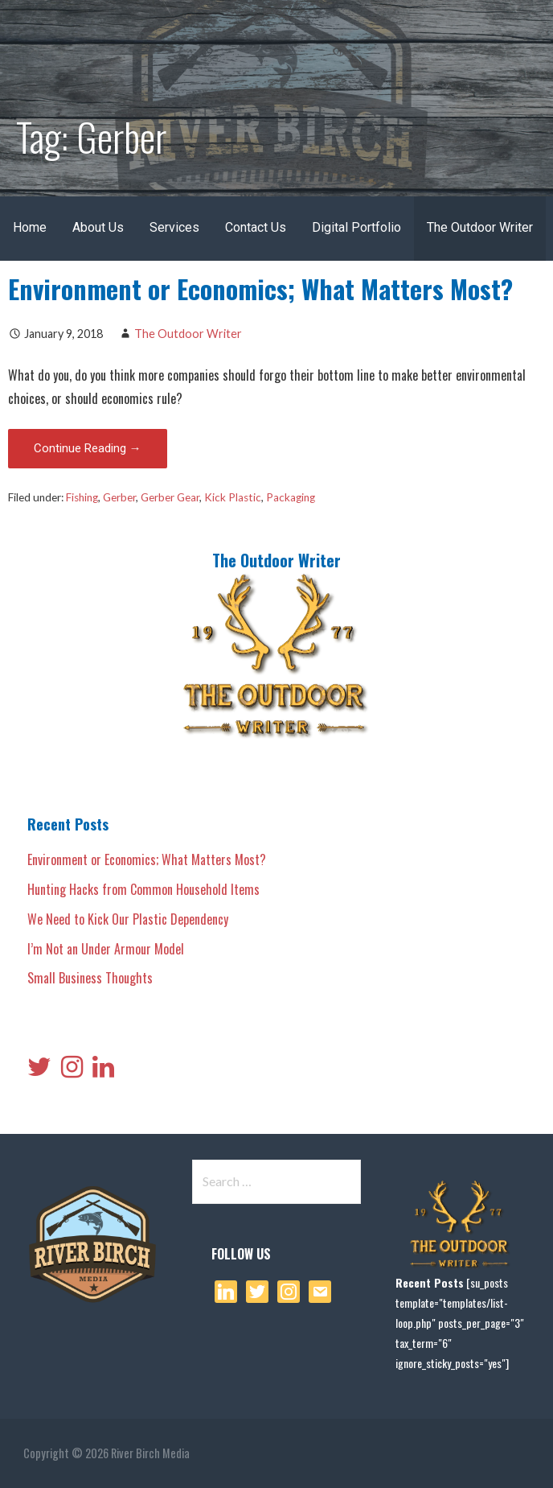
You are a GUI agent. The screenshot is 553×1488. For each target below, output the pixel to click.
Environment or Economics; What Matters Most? (260, 288)
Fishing (82, 497)
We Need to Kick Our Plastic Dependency (127, 919)
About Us (98, 227)
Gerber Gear (170, 497)
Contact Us (255, 227)
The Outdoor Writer (480, 227)
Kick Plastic (232, 497)
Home (30, 227)
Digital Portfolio (356, 227)
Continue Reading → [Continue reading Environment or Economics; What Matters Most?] (87, 448)
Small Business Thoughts (90, 977)
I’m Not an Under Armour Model (105, 948)
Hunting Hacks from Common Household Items (143, 889)
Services (174, 227)
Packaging (290, 497)
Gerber (119, 497)
